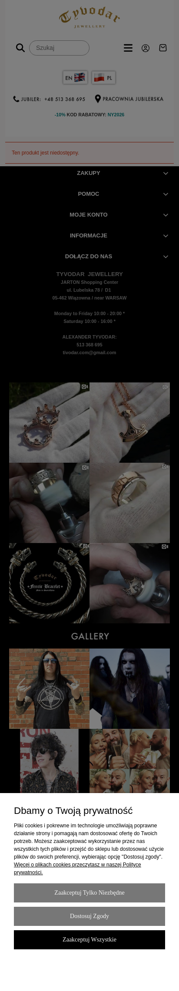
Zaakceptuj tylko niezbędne (89, 892)
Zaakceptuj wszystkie (89, 939)
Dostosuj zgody (89, 916)
